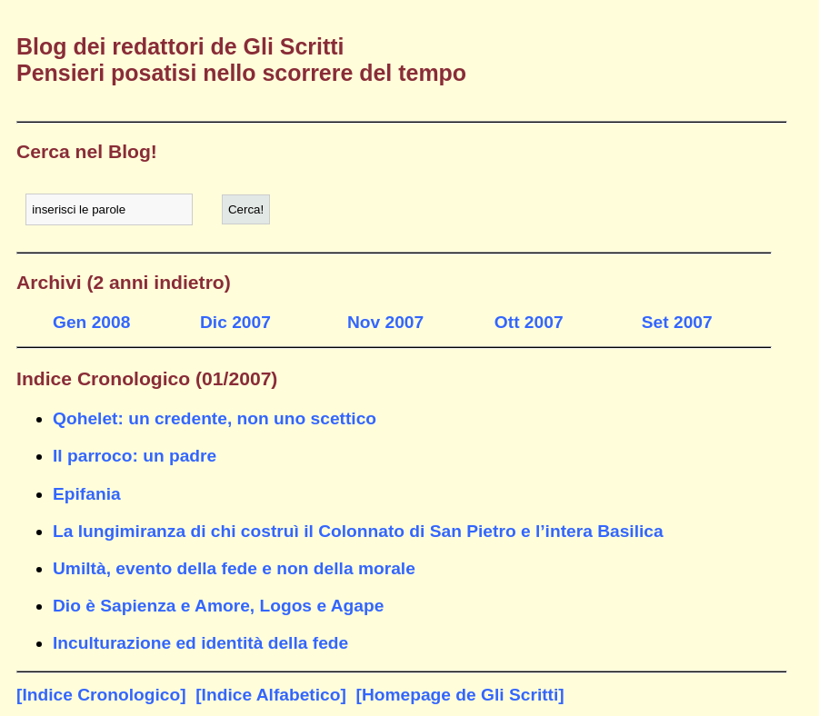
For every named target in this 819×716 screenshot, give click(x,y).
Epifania (87, 493)
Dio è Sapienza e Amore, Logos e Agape (218, 605)
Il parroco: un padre (134, 455)
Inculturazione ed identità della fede (200, 642)
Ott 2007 (529, 322)
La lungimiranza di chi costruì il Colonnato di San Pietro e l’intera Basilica (358, 531)
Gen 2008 (91, 322)
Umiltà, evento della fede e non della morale (234, 568)
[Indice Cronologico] (101, 694)
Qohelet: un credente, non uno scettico (214, 418)
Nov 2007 (385, 322)
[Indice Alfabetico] (270, 694)
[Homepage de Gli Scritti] (460, 694)
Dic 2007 (235, 322)
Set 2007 (677, 322)
